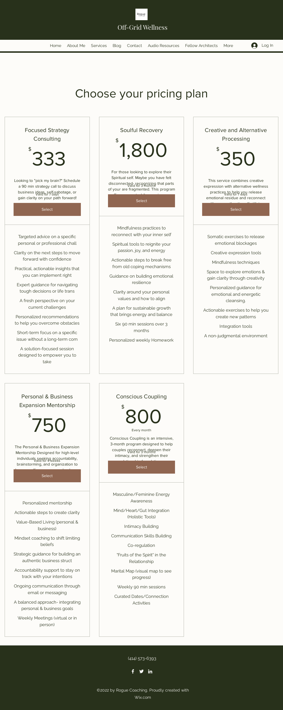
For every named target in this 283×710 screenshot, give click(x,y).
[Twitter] (141, 671)
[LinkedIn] (150, 671)
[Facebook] (133, 671)
